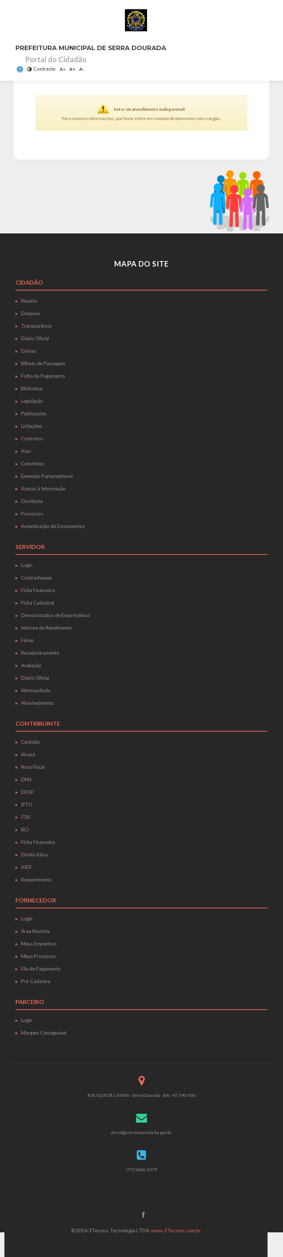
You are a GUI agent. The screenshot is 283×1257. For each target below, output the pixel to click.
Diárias (28, 351)
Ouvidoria (32, 501)
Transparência (36, 326)
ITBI (25, 817)
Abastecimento (37, 703)
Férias (27, 640)
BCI (25, 829)
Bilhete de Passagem (43, 363)
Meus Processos (38, 956)
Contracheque (36, 578)
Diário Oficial (35, 338)
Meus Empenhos (38, 944)
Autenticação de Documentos (53, 526)
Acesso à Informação (43, 489)
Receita (29, 301)
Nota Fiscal (33, 767)
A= (63, 69)
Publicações (33, 413)
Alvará (28, 754)
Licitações (31, 426)
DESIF (27, 792)
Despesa (30, 313)
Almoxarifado (35, 690)
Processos (32, 514)
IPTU (26, 804)
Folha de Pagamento (43, 376)
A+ (72, 69)
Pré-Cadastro (35, 981)
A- (81, 69)
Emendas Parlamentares (47, 476)
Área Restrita (35, 931)
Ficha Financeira (38, 590)
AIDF (26, 867)
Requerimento (36, 880)
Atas (26, 451)
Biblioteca (31, 388)
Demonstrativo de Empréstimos (55, 615)
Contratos (32, 438)
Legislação (32, 401)
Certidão (30, 742)
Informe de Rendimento (46, 628)
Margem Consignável (43, 1033)
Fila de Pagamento (41, 969)
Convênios (32, 463)
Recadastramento (40, 653)
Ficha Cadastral (37, 603)
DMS (26, 779)
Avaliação (31, 665)
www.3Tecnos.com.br (176, 1230)
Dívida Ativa (34, 855)
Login (26, 565)
